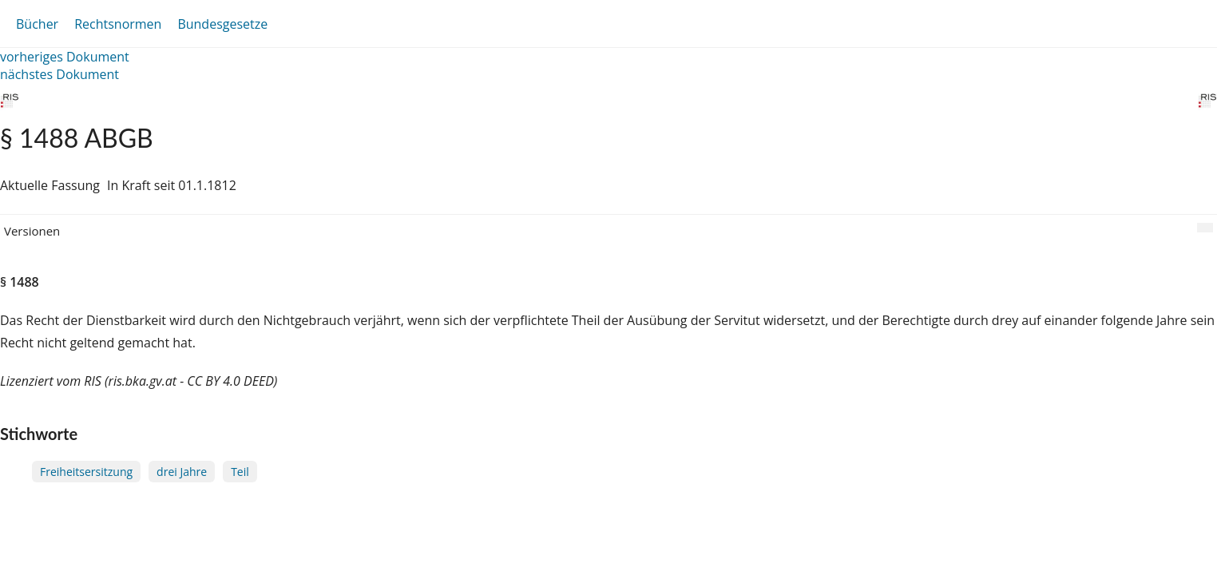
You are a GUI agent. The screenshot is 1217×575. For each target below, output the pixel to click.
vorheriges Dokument (64, 56)
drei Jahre (182, 471)
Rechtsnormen (117, 24)
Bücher (37, 24)
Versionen (32, 231)
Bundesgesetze (222, 24)
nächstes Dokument (59, 74)
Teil (240, 471)
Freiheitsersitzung (86, 471)
